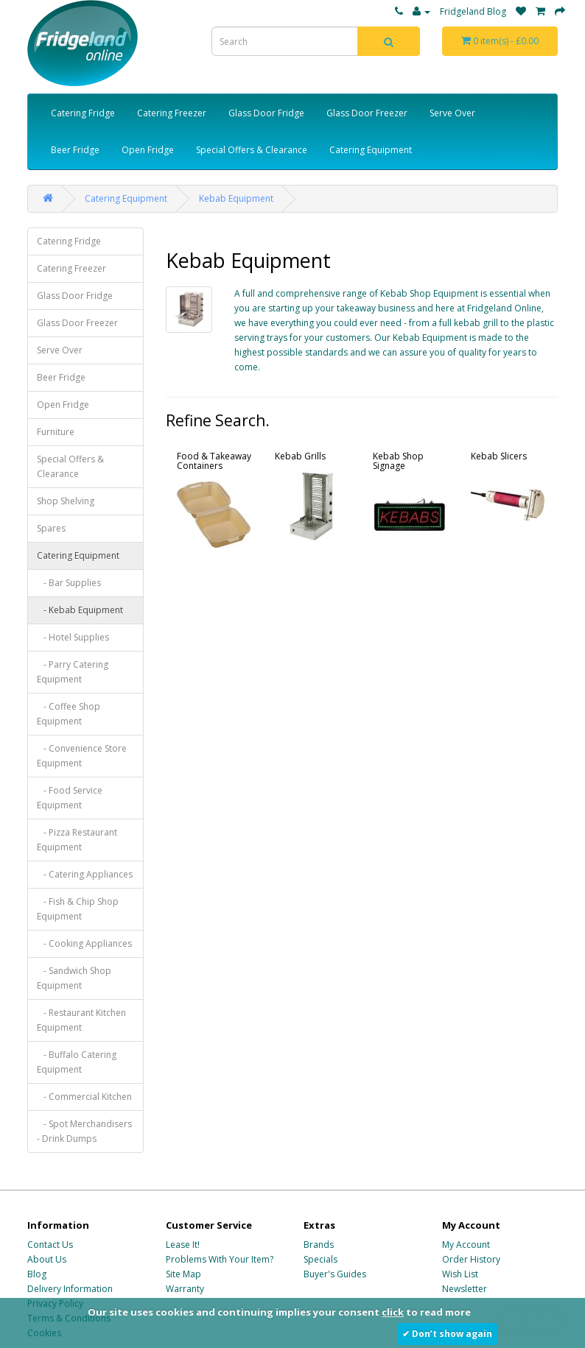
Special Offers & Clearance (251, 150)
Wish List (460, 1274)
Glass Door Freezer (366, 113)
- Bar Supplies (69, 582)
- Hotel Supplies (73, 637)
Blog (36, 1274)
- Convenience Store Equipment (82, 755)
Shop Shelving (65, 501)
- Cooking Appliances (84, 943)
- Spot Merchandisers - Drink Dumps (84, 1131)
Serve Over (452, 113)
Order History (471, 1259)
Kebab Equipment (236, 198)
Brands (319, 1244)
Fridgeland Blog (473, 11)
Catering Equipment (370, 150)
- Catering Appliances (85, 874)
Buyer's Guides (335, 1274)
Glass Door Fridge (266, 113)
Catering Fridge (83, 113)
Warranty (185, 1288)
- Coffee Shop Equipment (68, 713)
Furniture (55, 432)
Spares (51, 528)
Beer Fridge (75, 150)
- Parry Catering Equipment (72, 671)
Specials (320, 1259)
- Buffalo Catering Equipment (76, 1062)
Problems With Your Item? (219, 1259)
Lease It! (183, 1244)
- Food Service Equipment (69, 797)
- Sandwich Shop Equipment (74, 978)
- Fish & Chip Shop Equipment (78, 908)
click (393, 1312)
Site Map (183, 1274)
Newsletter (464, 1288)
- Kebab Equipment (80, 610)
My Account (466, 1244)
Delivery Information (70, 1288)
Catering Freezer (171, 113)
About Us (46, 1259)
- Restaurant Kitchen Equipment (81, 1020)
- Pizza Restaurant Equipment (77, 839)
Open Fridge (148, 150)
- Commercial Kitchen (84, 1096)
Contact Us (50, 1244)
